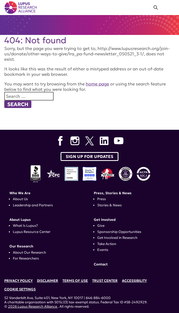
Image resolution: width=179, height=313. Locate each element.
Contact (101, 264)
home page (97, 84)
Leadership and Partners (33, 205)
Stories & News (109, 205)
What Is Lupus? (25, 226)
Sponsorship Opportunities (119, 232)
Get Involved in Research (117, 238)
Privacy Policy (18, 281)
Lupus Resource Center (31, 232)
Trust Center (105, 281)
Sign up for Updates (89, 156)
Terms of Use (75, 281)
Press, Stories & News (113, 193)
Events (102, 250)
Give (101, 226)
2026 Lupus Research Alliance (33, 306)
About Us (20, 199)
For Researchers (26, 258)
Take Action (106, 244)
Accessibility (134, 281)
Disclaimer (47, 281)
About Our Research (29, 252)
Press (101, 199)
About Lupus (20, 220)
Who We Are (20, 193)
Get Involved (104, 220)
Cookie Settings (20, 289)
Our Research (21, 246)
